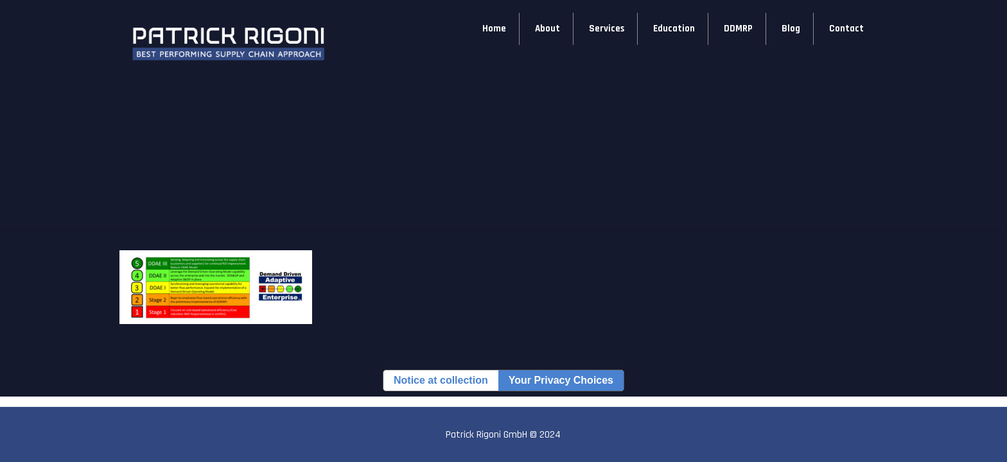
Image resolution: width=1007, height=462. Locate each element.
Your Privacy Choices (561, 380)
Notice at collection (441, 380)
